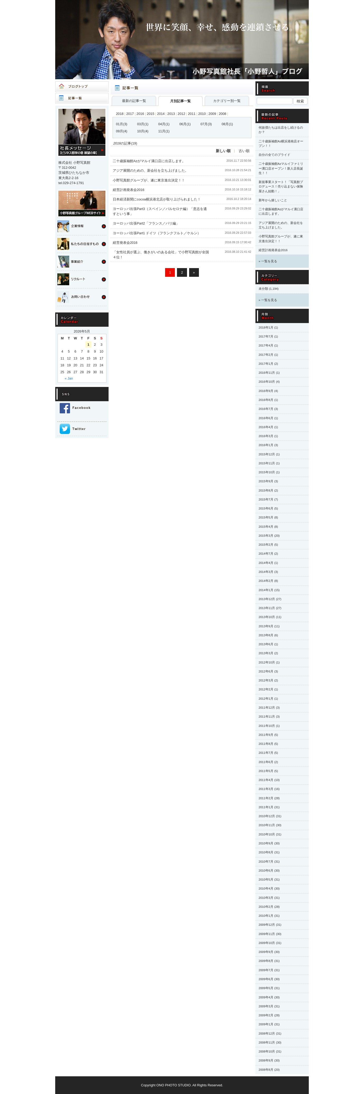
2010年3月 (266, 897)
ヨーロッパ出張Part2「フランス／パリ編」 (146, 223)
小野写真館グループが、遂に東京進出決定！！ (149, 180)
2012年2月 (266, 689)
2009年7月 (266, 970)
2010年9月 (266, 843)
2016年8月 (266, 399)
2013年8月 (266, 635)
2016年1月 (266, 445)
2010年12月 (267, 816)
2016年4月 (266, 427)
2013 (171, 114)
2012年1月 (266, 698)
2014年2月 (266, 580)
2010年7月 (266, 861)
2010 (202, 114)
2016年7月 (266, 408)
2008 (222, 114)
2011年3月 (266, 789)
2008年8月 (266, 1069)
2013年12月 (267, 599)
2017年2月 (266, 354)
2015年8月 (266, 490)
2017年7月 (266, 336)
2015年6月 (266, 508)
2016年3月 (266, 436)
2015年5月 (266, 517)
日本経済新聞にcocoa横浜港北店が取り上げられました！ (157, 199)
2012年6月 (266, 671)
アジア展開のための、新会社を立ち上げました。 (150, 170)
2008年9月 (266, 1060)
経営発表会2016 (125, 243)
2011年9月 (266, 734)
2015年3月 (266, 535)
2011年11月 (267, 716)
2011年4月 (266, 780)
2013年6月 (266, 644)
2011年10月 (267, 725)
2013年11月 (267, 608)
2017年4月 (266, 345)
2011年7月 (266, 752)
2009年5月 (266, 988)
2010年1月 (266, 915)
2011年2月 (266, 798)
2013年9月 (266, 626)
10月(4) (142, 131)
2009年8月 (266, 960)
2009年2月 (266, 1015)
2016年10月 (267, 381)
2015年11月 (267, 463)
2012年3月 (266, 680)
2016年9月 (266, 390)
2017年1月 (266, 363)
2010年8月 (266, 852)
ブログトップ (82, 86)
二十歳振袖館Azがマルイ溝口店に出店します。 (149, 161)
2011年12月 (267, 707)
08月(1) (227, 124)
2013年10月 (267, 617)
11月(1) (164, 131)
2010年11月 (267, 825)
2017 (130, 114)
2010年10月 (267, 834)
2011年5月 (266, 771)
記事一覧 (82, 98)
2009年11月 (267, 934)
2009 (212, 114)
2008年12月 (267, 1033)
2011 (191, 114)
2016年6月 (266, 418)
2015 (150, 114)
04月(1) (164, 124)
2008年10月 (267, 1051)
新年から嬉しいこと (273, 200)
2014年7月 (266, 553)
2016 (140, 114)
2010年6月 (266, 870)
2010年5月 (266, 879)
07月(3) (206, 124)
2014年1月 (266, 590)
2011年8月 (266, 743)
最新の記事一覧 (134, 101)
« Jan (69, 378)
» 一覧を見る (268, 261)
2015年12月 (267, 454)
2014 (161, 114)
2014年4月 (266, 562)
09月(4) (121, 131)
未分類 (263, 288)
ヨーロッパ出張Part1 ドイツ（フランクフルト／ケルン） (157, 233)
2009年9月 (266, 951)
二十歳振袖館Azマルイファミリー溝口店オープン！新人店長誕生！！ (281, 168)
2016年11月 (267, 372)
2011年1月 (266, 807)
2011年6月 (266, 762)
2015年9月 (266, 481)
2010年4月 (266, 888)
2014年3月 (266, 571)
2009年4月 (266, 997)
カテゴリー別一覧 (227, 101)
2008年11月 (267, 1042)
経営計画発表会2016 (128, 190)
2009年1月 (266, 1024)
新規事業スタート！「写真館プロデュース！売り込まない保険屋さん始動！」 (281, 186)
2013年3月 (266, 653)
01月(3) (121, 124)
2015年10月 (267, 472)
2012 (181, 114)
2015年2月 (266, 544)
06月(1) (185, 124)
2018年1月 (266, 327)
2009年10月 (267, 943)
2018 (119, 114)
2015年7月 (266, 499)
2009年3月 (266, 1006)
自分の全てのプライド (274, 154)
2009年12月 (267, 924)
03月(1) (142, 124)
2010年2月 (266, 906)
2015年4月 (266, 526)
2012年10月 (267, 662)
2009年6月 (266, 979)
